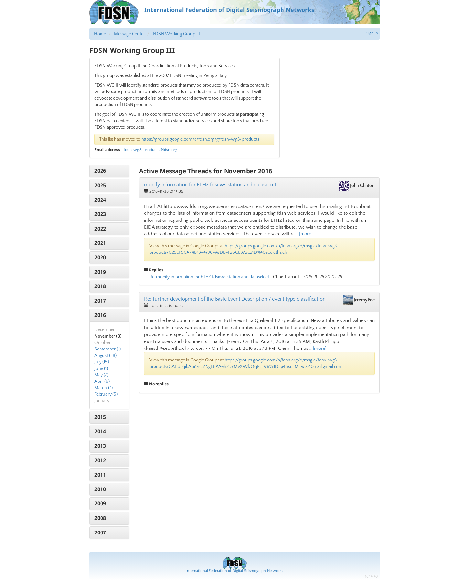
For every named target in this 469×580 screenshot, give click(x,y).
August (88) (105, 355)
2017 (100, 300)
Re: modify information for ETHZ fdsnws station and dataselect (209, 277)
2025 (100, 185)
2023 (100, 214)
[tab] (109, 171)
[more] (306, 234)
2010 (100, 489)
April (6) (102, 381)
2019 (100, 271)
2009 (100, 503)
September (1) (107, 349)
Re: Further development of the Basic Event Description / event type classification (234, 299)
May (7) (101, 375)
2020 (100, 257)
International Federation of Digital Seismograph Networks (234, 571)
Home (100, 34)
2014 (100, 431)
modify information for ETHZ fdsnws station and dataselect (210, 185)
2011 (100, 474)
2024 (100, 199)
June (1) (101, 368)
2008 (100, 517)
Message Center (129, 34)
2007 (100, 532)
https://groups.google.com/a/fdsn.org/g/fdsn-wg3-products (200, 139)
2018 (100, 286)
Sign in (372, 33)
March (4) (103, 388)
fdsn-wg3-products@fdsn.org (150, 149)
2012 (100, 460)
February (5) (106, 394)
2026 (100, 170)
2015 (100, 417)
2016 (100, 314)
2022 (100, 228)
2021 (100, 242)
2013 (100, 445)
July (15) (101, 362)
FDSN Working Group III (176, 34)
